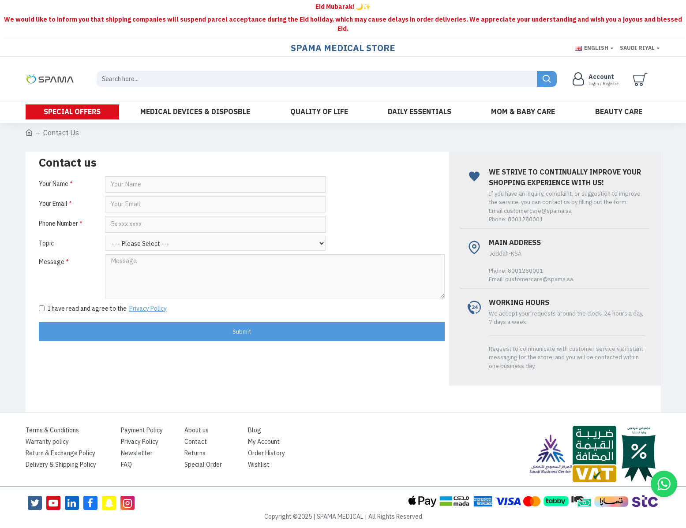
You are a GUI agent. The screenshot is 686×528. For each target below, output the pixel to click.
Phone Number (58, 224)
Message (51, 263)
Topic (46, 244)
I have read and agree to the (103, 310)
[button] (664, 484)
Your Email (53, 204)
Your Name (53, 184)
